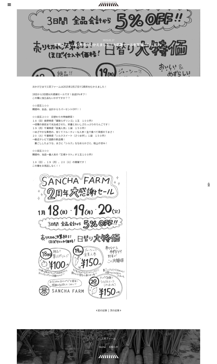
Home (102, 347)
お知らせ (113, 347)
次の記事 (114, 310)
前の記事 (102, 310)
